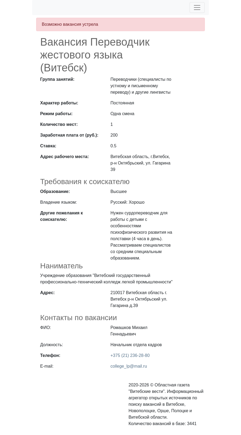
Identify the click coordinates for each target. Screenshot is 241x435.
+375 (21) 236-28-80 (130, 355)
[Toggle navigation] (197, 7)
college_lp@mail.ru (129, 366)
